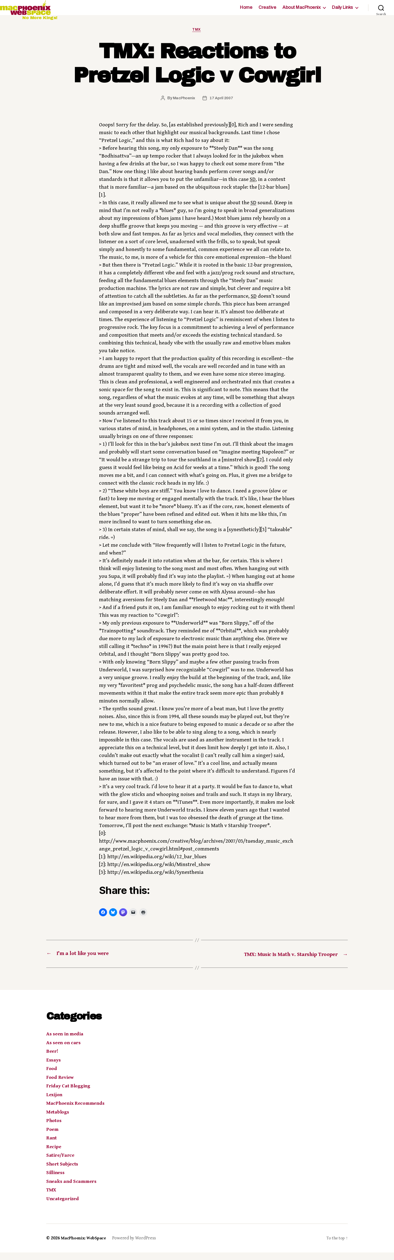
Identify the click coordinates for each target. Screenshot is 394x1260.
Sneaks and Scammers (73, 1189)
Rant (52, 1146)
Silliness (56, 1180)
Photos (54, 1128)
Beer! (52, 1059)
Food (52, 1076)
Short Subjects (63, 1172)
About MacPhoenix (301, 11)
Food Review (61, 1085)
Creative (267, 11)
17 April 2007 (221, 106)
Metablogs (59, 1120)
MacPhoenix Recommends (77, 1111)
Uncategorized (63, 1206)
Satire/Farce (61, 1163)
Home (246, 11)
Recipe (54, 1154)
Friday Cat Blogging (69, 1094)
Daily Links (342, 11)
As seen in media (66, 1042)
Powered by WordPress (137, 1245)
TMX (197, 37)
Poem (53, 1137)
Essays (54, 1068)
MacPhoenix (183, 106)
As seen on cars (64, 1050)
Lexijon (54, 1102)
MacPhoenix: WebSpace (85, 1245)
